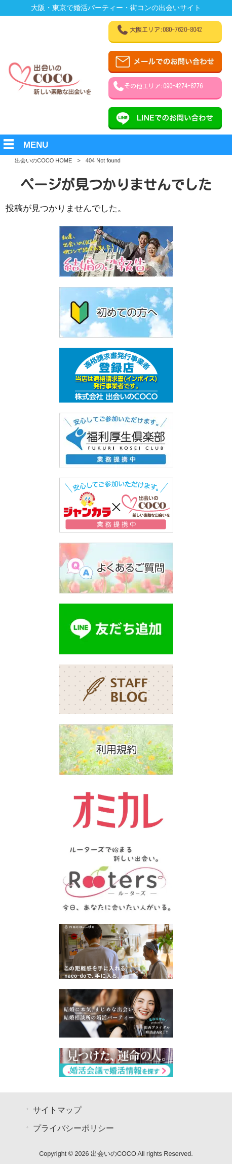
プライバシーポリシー (73, 1128)
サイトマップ (57, 1110)
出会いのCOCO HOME (43, 160)
